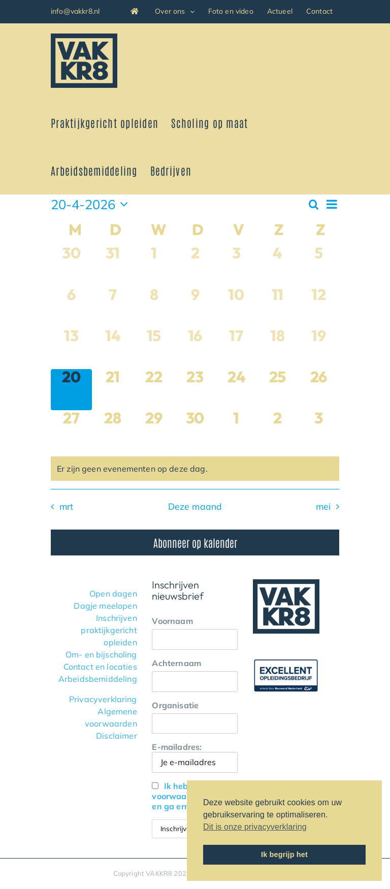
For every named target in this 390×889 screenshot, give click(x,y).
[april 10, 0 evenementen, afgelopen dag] (236, 307)
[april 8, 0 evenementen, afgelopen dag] (153, 307)
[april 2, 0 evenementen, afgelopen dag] (194, 265)
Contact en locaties (100, 667)
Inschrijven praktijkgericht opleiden (109, 630)
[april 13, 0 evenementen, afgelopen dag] (71, 348)
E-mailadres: (195, 757)
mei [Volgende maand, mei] (323, 506)
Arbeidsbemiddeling (97, 679)
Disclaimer (116, 736)
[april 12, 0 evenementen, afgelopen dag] (318, 307)
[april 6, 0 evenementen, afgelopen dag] (71, 307)
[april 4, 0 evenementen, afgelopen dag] (277, 265)
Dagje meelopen (105, 606)
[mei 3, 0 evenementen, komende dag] (318, 430)
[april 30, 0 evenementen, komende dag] (194, 430)
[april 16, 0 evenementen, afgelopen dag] (194, 348)
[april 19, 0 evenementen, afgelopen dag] (318, 348)
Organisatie (175, 705)
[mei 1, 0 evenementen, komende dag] (236, 430)
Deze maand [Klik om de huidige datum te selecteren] (195, 506)
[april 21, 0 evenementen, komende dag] (112, 389)
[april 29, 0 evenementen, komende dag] (153, 430)
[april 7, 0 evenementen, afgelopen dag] (112, 307)
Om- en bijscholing (101, 654)
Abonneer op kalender (195, 542)
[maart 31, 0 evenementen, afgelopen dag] (112, 265)
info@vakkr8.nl (75, 11)
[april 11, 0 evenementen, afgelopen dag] (277, 307)
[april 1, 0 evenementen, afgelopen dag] (153, 265)
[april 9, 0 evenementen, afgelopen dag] (194, 307)
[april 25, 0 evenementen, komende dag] (277, 389)
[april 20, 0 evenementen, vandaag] (71, 389)
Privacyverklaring (103, 699)
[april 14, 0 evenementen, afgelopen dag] (112, 348)
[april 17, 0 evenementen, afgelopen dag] (236, 348)
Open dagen (113, 593)
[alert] (195, 468)
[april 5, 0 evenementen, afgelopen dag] (318, 265)
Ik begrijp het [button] (284, 854)
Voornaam (172, 621)
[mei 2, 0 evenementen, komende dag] (277, 430)
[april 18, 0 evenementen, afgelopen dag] (277, 348)
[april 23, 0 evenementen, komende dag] (194, 389)
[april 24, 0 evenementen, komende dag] (236, 389)
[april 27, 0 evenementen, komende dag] (71, 430)
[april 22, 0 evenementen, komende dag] (153, 389)
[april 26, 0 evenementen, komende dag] (318, 389)
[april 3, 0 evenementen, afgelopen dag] (236, 265)
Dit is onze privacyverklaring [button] (255, 826)
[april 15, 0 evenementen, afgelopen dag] (153, 348)
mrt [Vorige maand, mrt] (66, 506)
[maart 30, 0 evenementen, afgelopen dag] (71, 265)
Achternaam (176, 663)
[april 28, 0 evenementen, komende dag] (112, 430)
